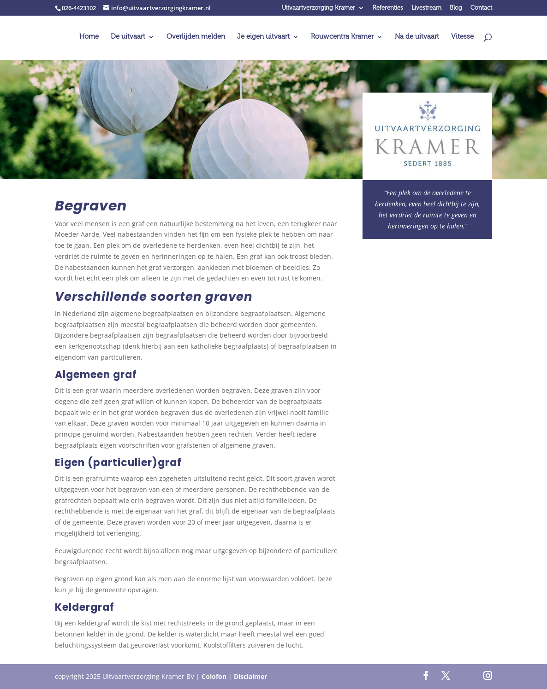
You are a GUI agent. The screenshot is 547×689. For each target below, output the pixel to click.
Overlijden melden (195, 37)
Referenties (388, 8)
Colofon (214, 676)
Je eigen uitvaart (263, 37)
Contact (481, 8)
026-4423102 (79, 8)
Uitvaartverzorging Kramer (318, 8)
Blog (456, 8)
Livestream (426, 8)
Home (89, 37)
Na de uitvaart (417, 37)
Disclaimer (250, 676)
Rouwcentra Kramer (342, 37)
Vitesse (462, 37)
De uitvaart (128, 37)
